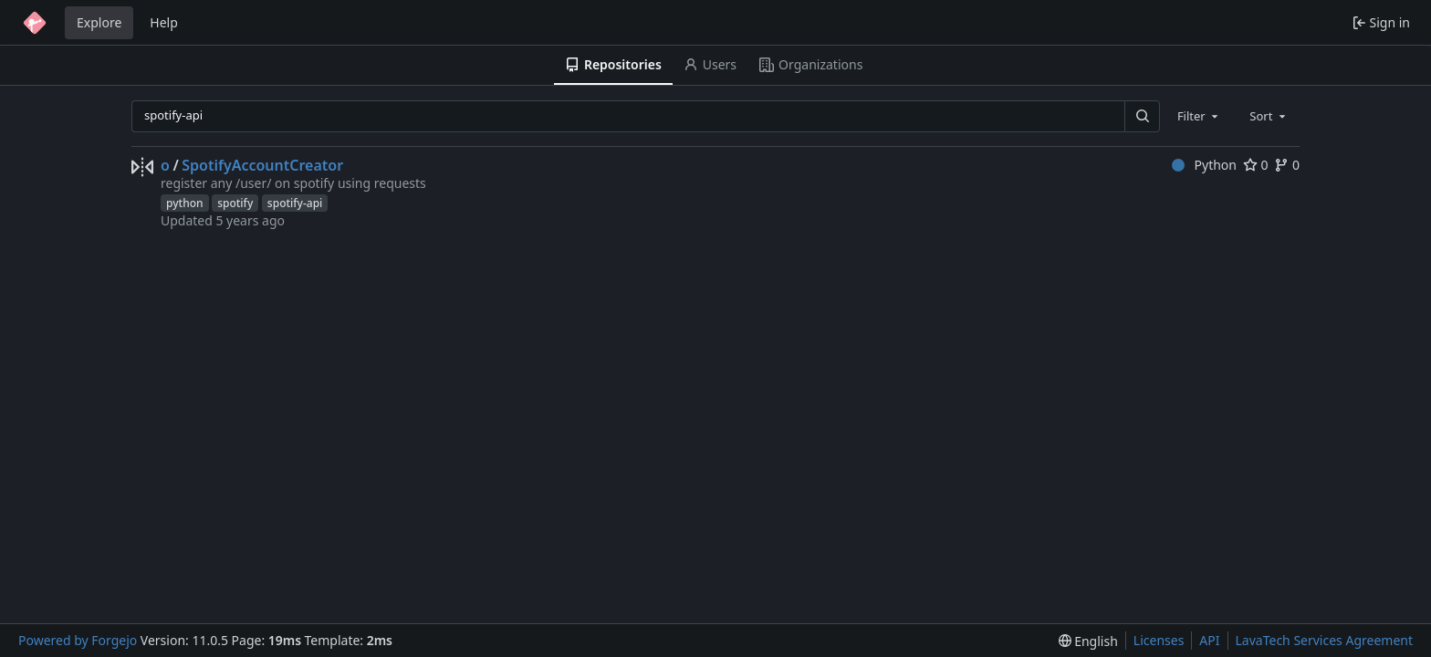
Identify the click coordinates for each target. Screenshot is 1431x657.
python (185, 203)
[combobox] (1199, 116)
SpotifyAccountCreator (262, 165)
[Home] (34, 22)
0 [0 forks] (1287, 164)
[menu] (1088, 641)
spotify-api (294, 203)
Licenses (1159, 640)
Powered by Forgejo (77, 640)
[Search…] (1141, 116)
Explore (99, 22)
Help (164, 22)
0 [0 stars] (1256, 164)
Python (1204, 164)
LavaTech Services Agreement (1324, 640)
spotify (235, 203)
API (1209, 640)
